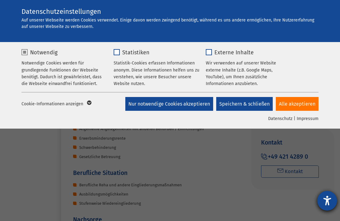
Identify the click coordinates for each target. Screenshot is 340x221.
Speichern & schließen (244, 104)
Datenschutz (280, 118)
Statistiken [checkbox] (136, 52)
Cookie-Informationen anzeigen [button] (56, 104)
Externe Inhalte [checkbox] (234, 52)
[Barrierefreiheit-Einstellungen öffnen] (327, 201)
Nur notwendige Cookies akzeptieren (169, 104)
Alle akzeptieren (297, 104)
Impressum (308, 118)
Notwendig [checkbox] (43, 52)
